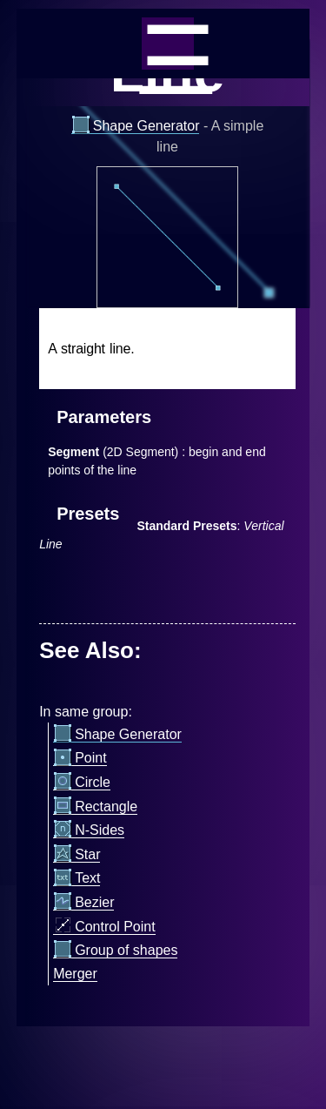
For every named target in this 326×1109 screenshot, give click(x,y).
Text (76, 878)
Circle (81, 782)
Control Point (104, 927)
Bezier (83, 903)
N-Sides (88, 830)
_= (168, 43)
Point (79, 758)
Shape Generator (135, 126)
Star (76, 855)
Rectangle (95, 807)
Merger (75, 973)
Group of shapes (115, 950)
